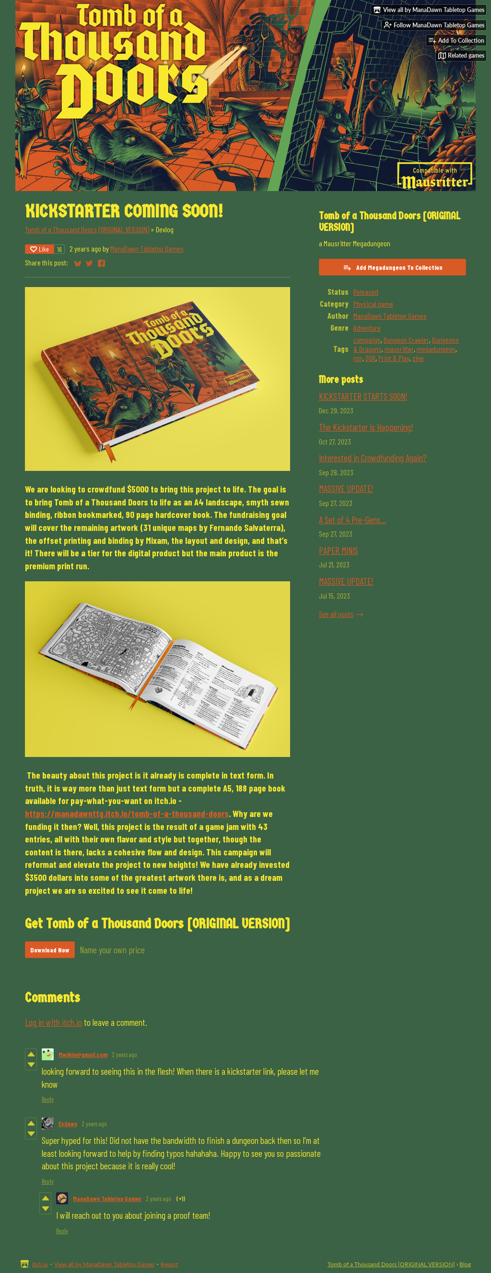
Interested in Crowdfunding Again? (373, 457)
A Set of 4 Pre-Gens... (352, 519)
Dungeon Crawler (406, 339)
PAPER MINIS (338, 550)
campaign (367, 339)
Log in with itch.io (53, 1022)
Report (169, 1264)
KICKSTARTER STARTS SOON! (363, 396)
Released (365, 291)
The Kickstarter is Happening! (366, 426)
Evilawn (67, 1124)
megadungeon (436, 348)
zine (418, 357)
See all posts (336, 613)
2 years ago (124, 1054)
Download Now (50, 950)
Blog (465, 1264)
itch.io (40, 1264)
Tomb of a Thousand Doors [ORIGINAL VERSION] (87, 229)
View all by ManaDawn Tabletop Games (104, 1264)
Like (39, 249)
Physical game (373, 303)
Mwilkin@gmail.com (82, 1054)
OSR (370, 357)
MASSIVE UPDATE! (346, 488)
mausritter (399, 348)
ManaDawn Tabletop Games (147, 248)
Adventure (367, 327)
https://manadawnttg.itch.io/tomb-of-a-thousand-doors (127, 813)
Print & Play (393, 357)
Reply (48, 1099)
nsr (357, 357)
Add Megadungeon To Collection (393, 267)
